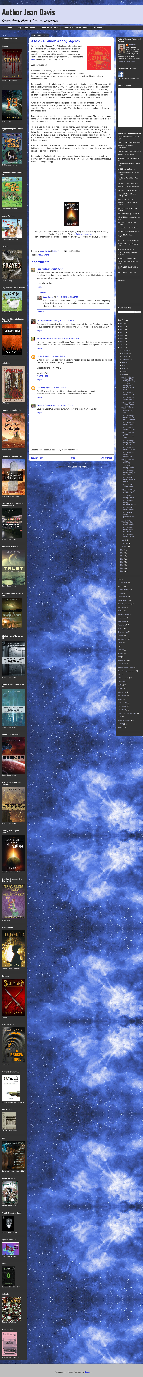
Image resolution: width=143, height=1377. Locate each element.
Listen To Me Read (49, 27)
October (125, 356)
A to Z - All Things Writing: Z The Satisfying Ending (128, 379)
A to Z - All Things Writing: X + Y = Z (128, 393)
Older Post (106, 458)
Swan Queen (122, 702)
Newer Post (37, 458)
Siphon (120, 699)
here (33, 59)
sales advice (122, 692)
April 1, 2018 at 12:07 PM (63, 321)
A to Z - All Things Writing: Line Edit (128, 467)
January (125, 546)
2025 (122, 326)
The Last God (122, 706)
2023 (122, 332)
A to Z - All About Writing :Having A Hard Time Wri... (128, 491)
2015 (122, 556)
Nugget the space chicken (126, 671)
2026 (122, 323)
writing (46, 255)
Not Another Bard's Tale (126, 667)
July (123, 365)
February (125, 543)
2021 (122, 338)
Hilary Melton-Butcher (47, 338)
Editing (120, 628)
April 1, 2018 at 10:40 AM (52, 269)
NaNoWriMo (122, 660)
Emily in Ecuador (44, 405)
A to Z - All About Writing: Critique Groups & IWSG (127, 523)
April (123, 374)
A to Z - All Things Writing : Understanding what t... (127, 409)
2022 (122, 335)
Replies (43, 292)
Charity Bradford (44, 321)
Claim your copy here (85, 234)
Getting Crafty (122, 639)
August (124, 362)
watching (121, 724)
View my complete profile (126, 61)
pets (119, 674)
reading (120, 685)
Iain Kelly (41, 387)
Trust (119, 717)
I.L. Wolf (40, 356)
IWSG (120, 653)
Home (9, 27)
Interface (121, 650)
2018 (122, 348)
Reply (39, 287)
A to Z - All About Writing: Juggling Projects (128, 479)
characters (121, 607)
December (126, 350)
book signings (122, 597)
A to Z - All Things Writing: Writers (127, 398)
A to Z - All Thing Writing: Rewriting (128, 428)
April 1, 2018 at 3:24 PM (55, 356)
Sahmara (121, 688)
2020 (122, 341)
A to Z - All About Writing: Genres (127, 497)
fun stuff (120, 635)
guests (120, 642)
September (126, 359)
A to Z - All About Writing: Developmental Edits (127, 515)
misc (119, 657)
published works (123, 678)
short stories (122, 695)
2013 (122, 562)
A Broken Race (123, 583)
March (124, 540)
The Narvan (122, 709)
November (126, 353)
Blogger (87, 1372)
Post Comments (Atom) (77, 467)
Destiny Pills (122, 621)
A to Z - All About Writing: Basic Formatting (127, 529)
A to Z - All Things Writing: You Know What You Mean (127, 386)
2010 (122, 571)
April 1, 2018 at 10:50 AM (67, 297)
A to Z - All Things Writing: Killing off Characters (128, 472)
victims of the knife (124, 720)
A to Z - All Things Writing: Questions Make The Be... (127, 435)
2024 (122, 329)
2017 (122, 550)
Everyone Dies (123, 632)
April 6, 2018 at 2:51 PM (63, 405)
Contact (98, 27)
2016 (122, 553)
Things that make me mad (126, 713)
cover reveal (122, 618)
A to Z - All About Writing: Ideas (127, 485)
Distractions (122, 625)
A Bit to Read (42, 376)
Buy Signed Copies (26, 27)
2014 (122, 559)
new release (122, 664)
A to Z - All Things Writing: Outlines (128, 448)
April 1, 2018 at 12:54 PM (68, 338)
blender (120, 593)
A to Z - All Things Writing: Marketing (127, 461)
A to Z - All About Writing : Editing (127, 508)
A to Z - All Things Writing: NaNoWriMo (127, 454)
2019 (122, 345)
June (124, 368)
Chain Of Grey (123, 600)
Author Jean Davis (28, 11)
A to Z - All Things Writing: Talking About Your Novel (128, 417)
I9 (118, 646)
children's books (123, 614)
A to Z (40, 255)
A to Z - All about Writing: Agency (127, 535)
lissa (39, 269)
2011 (122, 568)
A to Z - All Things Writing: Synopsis (128, 423)
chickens (121, 611)
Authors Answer (123, 590)
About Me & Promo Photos (76, 27)
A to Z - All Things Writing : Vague (127, 403)
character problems (124, 604)
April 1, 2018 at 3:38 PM (56, 387)
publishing (121, 681)
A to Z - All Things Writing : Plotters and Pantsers (128, 442)
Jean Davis (48, 297)
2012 (122, 565)
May (123, 371)
